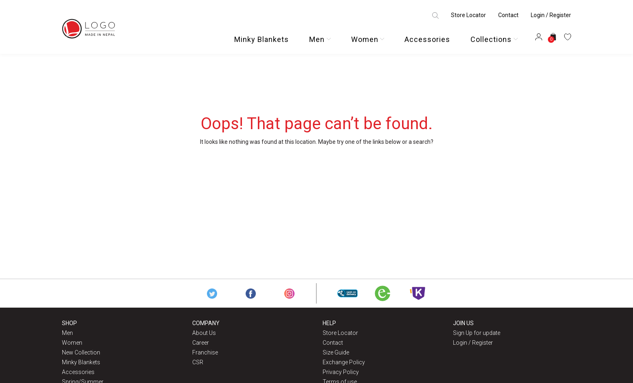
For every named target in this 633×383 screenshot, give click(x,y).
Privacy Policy (341, 372)
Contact (508, 15)
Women (364, 39)
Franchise (205, 352)
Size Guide (336, 352)
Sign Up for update (476, 333)
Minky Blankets (261, 39)
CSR (197, 362)
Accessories (427, 39)
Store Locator (468, 15)
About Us (204, 333)
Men (317, 39)
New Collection (81, 352)
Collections (491, 39)
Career (200, 342)
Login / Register (551, 15)
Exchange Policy (344, 362)
